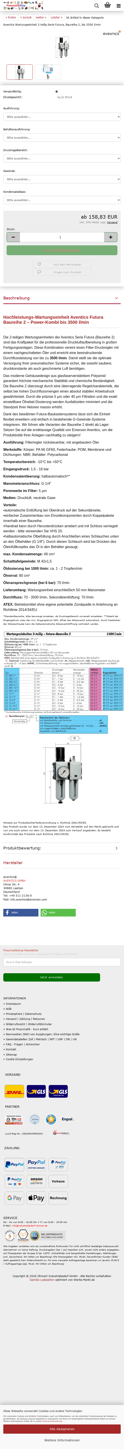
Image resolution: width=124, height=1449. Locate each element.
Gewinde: (9, 170)
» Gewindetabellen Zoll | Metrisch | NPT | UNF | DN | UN (40, 1039)
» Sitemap (10, 1054)
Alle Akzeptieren (62, 1429)
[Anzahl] (62, 237)
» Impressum (12, 1003)
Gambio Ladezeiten (42, 1279)
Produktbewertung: (22, 848)
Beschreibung (16, 297)
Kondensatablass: (14, 191)
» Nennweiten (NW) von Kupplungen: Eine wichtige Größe (41, 1034)
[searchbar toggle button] (96, 5)
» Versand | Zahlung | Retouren (24, 1018)
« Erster (10, 17)
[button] (13, 237)
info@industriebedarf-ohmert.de (29, 1225)
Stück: (11, 229)
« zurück (26, 17)
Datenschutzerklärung (52, 1421)
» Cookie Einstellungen (18, 1059)
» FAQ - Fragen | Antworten (21, 1044)
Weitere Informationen (62, 1440)
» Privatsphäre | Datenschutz (22, 1013)
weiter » (41, 17)
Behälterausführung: (17, 129)
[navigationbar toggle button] (118, 5)
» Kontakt (9, 1049)
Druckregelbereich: (15, 150)
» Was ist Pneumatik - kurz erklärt (25, 1029)
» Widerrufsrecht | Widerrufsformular (27, 1024)
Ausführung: (11, 108)
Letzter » (57, 17)
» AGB (7, 1008)
